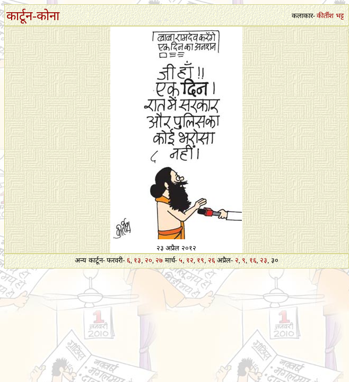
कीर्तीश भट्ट (330, 16)
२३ (263, 260)
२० (148, 260)
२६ (211, 260)
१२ (190, 260)
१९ (200, 260)
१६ (253, 260)
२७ (159, 260)
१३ (137, 260)
